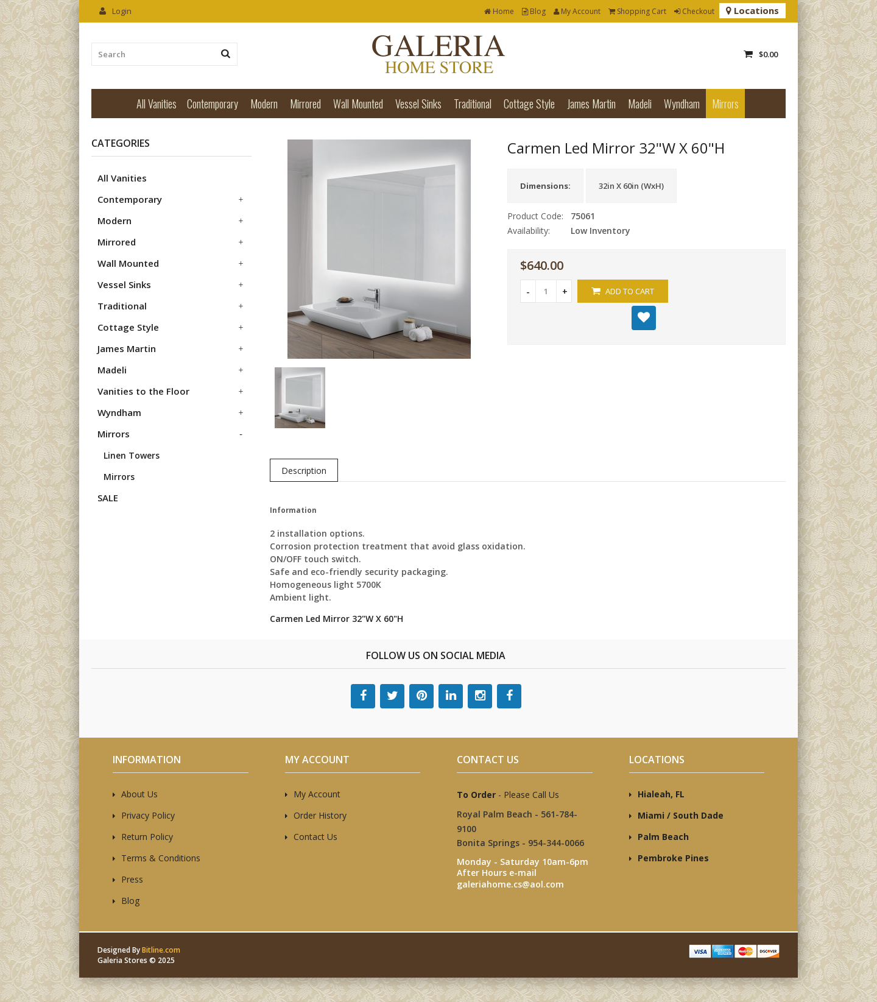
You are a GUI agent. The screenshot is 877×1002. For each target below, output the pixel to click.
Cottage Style (529, 103)
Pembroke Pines (673, 858)
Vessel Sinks (418, 103)
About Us (139, 794)
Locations (752, 10)
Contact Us (315, 836)
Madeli (640, 103)
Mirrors (725, 103)
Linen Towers (132, 455)
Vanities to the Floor (143, 391)
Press (132, 879)
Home (499, 11)
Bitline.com (161, 950)
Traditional (472, 103)
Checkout (694, 11)
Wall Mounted (358, 103)
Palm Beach (663, 836)
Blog (534, 11)
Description (303, 470)
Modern (264, 103)
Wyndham (682, 103)
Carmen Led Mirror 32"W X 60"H (336, 618)
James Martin (591, 103)
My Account (577, 11)
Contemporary (212, 103)
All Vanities (156, 103)
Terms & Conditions (160, 858)
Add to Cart (622, 291)
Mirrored (305, 103)
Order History (320, 815)
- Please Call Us (508, 794)
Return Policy (147, 836)
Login (115, 10)
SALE (107, 498)
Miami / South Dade (681, 815)
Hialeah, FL (661, 794)
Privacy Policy (148, 815)
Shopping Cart (637, 11)
